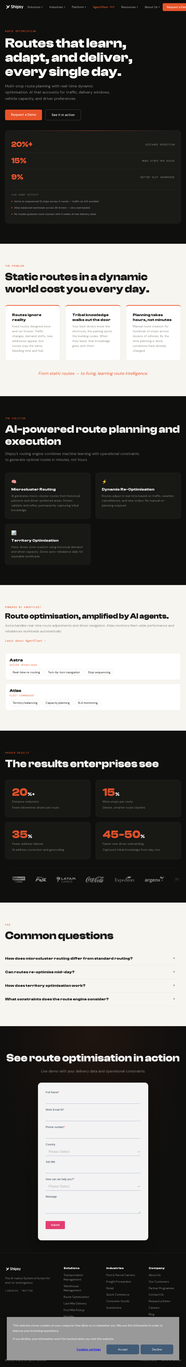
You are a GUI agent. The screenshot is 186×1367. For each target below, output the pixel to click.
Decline (157, 1349)
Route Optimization (76, 1297)
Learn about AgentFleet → (25, 645)
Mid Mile (69, 1316)
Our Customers (159, 1281)
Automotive (114, 1308)
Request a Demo (23, 115)
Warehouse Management (72, 1288)
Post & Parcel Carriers (120, 1275)
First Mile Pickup (74, 1310)
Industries (57, 7)
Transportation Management (73, 1277)
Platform (79, 7)
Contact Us (156, 1294)
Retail (110, 1288)
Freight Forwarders (118, 1281)
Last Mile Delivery (75, 1303)
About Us (152, 7)
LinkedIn (11, 1290)
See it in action (63, 115)
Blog (151, 1314)
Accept (123, 1349)
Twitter (27, 1290)
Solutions (35, 7)
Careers (154, 1308)
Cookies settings (89, 1349)
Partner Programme (161, 1288)
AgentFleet (104, 7)
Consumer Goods (117, 1301)
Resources (129, 7)
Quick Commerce (117, 1294)
